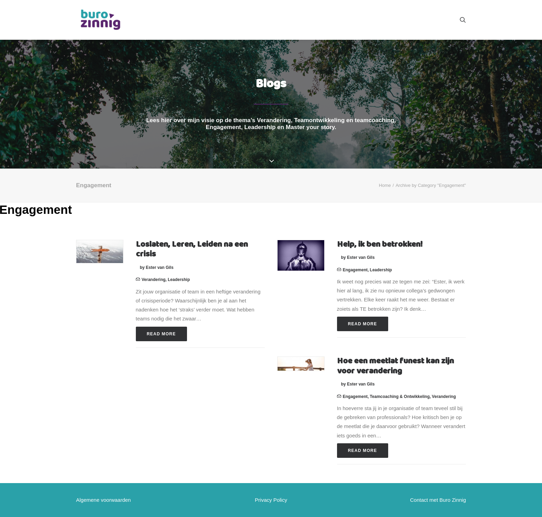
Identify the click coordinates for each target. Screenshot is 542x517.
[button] (463, 19)
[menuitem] (463, 19)
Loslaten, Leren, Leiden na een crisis (192, 249)
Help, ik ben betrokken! (379, 244)
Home (385, 185)
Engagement (355, 269)
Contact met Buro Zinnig (438, 500)
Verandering (154, 279)
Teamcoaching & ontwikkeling (400, 396)
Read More (161, 334)
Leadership (179, 279)
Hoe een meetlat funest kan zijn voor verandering (395, 366)
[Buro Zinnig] (100, 19)
